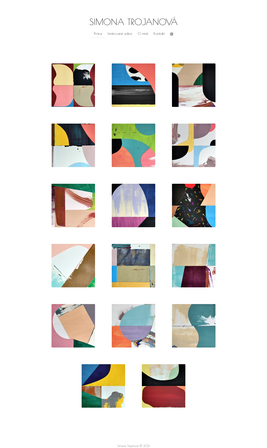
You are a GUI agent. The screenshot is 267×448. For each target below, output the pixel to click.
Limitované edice (120, 33)
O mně (143, 33)
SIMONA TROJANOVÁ (133, 22)
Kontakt (159, 33)
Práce (98, 33)
